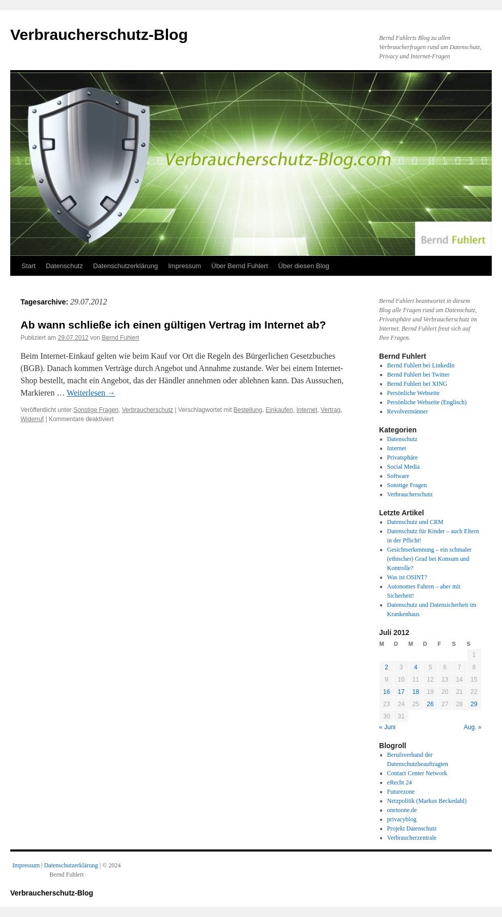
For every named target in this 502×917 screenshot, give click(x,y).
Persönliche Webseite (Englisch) (427, 402)
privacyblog (401, 819)
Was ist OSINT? (407, 577)
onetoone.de (402, 810)
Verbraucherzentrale (412, 837)
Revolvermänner (407, 411)
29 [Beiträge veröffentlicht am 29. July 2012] (474, 704)
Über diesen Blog (303, 266)
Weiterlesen (91, 392)
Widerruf (32, 419)
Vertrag (331, 409)
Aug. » (473, 727)
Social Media (403, 466)
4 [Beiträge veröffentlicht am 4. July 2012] (415, 667)
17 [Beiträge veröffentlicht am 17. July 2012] (401, 691)
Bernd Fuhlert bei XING (417, 383)
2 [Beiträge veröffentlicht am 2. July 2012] (386, 667)
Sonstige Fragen (95, 409)
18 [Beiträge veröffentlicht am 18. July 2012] (415, 691)
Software (398, 475)
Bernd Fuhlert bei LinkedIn (421, 365)
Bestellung (248, 409)
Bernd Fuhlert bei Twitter (418, 374)
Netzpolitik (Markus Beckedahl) (427, 800)
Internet (307, 409)
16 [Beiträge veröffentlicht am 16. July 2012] (386, 691)
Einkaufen (279, 409)
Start (28, 266)
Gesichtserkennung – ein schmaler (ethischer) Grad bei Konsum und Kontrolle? (429, 559)
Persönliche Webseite (413, 393)
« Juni (387, 727)
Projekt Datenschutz (412, 828)
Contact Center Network (417, 773)
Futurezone (401, 791)
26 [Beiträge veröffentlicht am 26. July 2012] (430, 704)
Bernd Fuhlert (120, 337)
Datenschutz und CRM (415, 522)
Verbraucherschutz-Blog (99, 34)
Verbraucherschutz (147, 409)
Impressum (184, 266)
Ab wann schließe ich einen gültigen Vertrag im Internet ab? (173, 325)
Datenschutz (64, 266)
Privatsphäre (402, 457)
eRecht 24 (399, 782)
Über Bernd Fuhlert (240, 266)
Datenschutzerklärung (125, 266)
